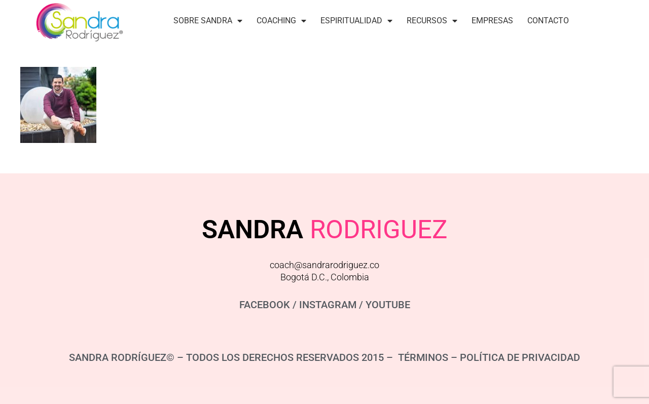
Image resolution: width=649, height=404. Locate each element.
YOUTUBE (388, 305)
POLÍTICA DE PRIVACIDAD (520, 357)
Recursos (432, 20)
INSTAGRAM (327, 305)
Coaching (281, 20)
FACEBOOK (264, 305)
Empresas (492, 20)
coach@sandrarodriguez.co (324, 265)
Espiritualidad (356, 20)
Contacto (548, 20)
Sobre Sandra (207, 20)
